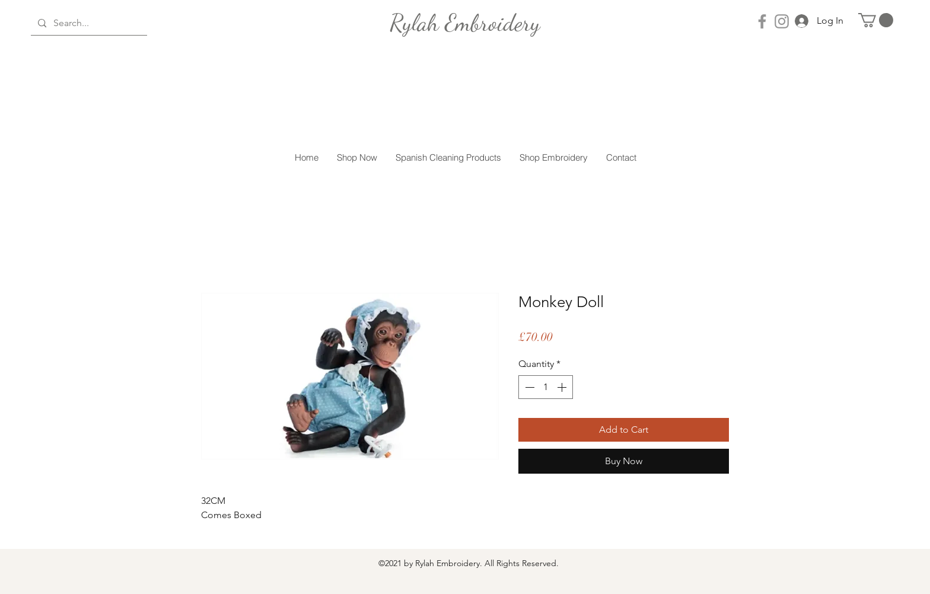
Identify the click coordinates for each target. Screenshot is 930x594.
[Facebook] (762, 21)
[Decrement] (528, 387)
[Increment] (563, 387)
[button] (875, 20)
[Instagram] (781, 21)
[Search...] (87, 23)
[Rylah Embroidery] (465, 22)
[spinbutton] (546, 387)
